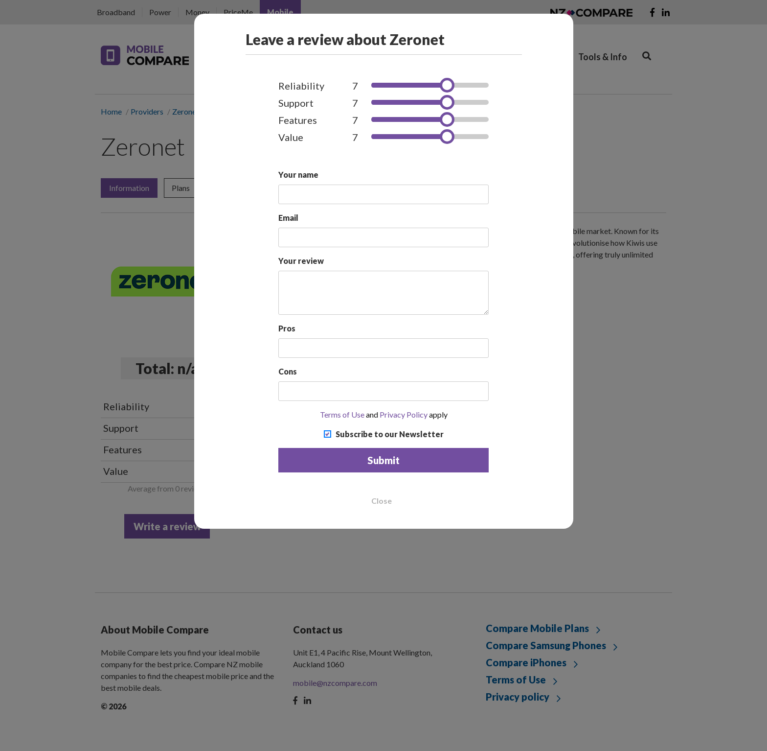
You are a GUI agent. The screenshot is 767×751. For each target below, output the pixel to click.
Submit (383, 460)
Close (381, 501)
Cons (287, 371)
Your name (298, 174)
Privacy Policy (404, 414)
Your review (301, 260)
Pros (286, 328)
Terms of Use (342, 414)
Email (288, 217)
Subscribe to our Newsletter (390, 434)
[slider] (447, 85)
